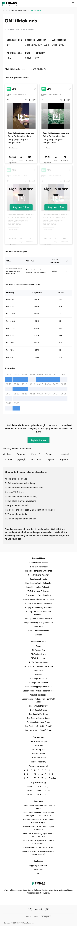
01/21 (29, 791)
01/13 (38, 791)
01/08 (38, 794)
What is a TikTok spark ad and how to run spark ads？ (38, 841)
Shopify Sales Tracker (38, 563)
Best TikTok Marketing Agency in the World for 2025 (38, 835)
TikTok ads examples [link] (19, 10)
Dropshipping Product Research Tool (38, 691)
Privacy (28, 916)
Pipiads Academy (38, 762)
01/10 (47, 791)
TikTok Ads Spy (38, 650)
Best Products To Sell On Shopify (38, 726)
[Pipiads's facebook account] (30, 909)
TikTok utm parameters (38, 567)
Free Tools (38, 627)
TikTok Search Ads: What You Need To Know (38, 807)
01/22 (47, 787)
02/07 (29, 787)
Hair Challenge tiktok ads (67, 454)
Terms (36, 916)
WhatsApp (38, 869)
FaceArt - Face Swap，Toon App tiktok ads (53, 454)
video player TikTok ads (16, 479)
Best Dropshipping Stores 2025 (38, 687)
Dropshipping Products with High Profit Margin (38, 700)
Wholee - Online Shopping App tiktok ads (10, 454)
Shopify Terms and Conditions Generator (38, 613)
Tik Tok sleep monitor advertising (20, 501)
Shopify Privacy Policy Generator (38, 603)
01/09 (29, 794)
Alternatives (38, 670)
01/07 (47, 794)
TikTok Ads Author (38, 758)
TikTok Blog (38, 745)
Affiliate (38, 635)
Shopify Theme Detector (38, 575)
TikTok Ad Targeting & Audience (38, 571)
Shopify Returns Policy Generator (38, 618)
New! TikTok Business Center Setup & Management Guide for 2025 (38, 814)
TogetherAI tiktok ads (24, 454)
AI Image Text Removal (38, 683)
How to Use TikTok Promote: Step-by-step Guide (38, 828)
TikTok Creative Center (38, 662)
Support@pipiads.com (38, 865)
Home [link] (5, 10)
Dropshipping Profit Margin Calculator (38, 599)
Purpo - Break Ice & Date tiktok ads (38, 454)
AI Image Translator (38, 678)
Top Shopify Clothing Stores (38, 722)
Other (52, 778)
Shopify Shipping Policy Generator (38, 622)
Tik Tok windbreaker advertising (20, 483)
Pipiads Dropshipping (38, 695)
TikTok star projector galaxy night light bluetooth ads (30, 510)
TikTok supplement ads (16, 514)
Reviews (38, 674)
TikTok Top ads (38, 749)
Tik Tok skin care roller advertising (21, 496)
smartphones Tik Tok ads (17, 505)
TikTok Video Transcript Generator (38, 666)
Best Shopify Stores (38, 710)
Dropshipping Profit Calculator (38, 595)
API (38, 873)
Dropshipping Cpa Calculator (38, 587)
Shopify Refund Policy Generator (38, 607)
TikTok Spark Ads (38, 654)
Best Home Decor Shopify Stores (38, 730)
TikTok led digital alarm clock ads (20, 518)
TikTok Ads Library (38, 658)
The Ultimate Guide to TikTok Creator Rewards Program (38, 821)
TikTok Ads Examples (38, 741)
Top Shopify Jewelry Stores (38, 718)
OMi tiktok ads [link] (35, 10)
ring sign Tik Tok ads (14, 492)
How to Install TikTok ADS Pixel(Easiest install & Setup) (38, 852)
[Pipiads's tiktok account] (41, 909)
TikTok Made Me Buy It (38, 706)
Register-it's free (21, 207)
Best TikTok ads (38, 754)
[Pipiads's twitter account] (36, 909)
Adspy (38, 646)
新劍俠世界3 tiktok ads (24, 459)
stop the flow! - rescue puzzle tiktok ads (10, 459)
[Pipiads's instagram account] (47, 909)
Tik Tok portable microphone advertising (24, 487)
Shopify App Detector (39, 579)
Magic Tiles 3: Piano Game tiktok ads (53, 459)
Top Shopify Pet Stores (38, 714)
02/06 (38, 787)
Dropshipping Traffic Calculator (38, 583)
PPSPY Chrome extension (38, 631)
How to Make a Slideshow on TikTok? (38, 847)
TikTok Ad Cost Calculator (38, 591)
